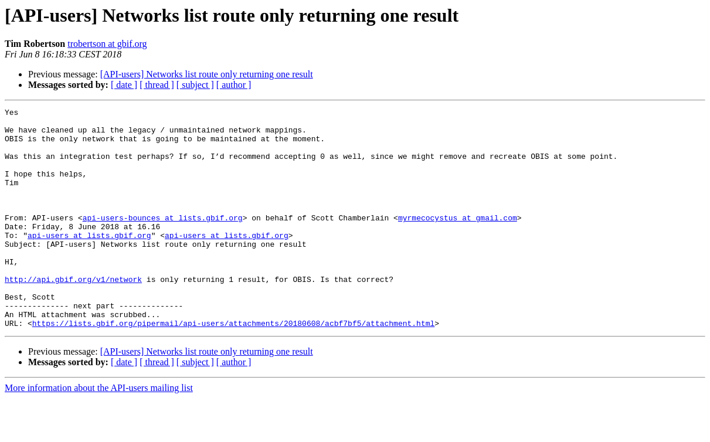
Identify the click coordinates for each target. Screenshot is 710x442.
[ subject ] (195, 85)
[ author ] (234, 85)
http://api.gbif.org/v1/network (73, 314)
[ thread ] (157, 85)
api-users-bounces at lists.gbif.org (163, 240)
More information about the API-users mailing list (99, 432)
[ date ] (124, 85)
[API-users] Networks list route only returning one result (206, 74)
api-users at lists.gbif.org (89, 261)
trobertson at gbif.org (107, 44)
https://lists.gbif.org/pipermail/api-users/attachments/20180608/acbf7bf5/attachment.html (233, 367)
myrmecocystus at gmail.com (457, 240)
